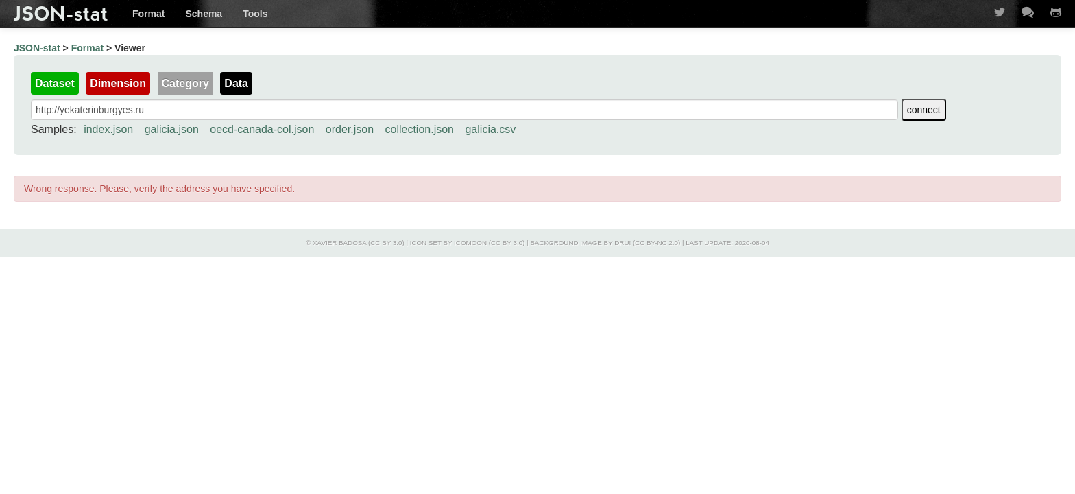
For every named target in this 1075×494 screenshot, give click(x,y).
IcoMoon (470, 242)
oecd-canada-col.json (262, 129)
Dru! (622, 242)
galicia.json (172, 129)
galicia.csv (490, 129)
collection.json (420, 129)
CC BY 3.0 (386, 242)
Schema (203, 13)
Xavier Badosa (339, 242)
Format (148, 13)
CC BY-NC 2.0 (656, 242)
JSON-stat (61, 14)
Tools (255, 13)
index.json (108, 129)
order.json (350, 129)
